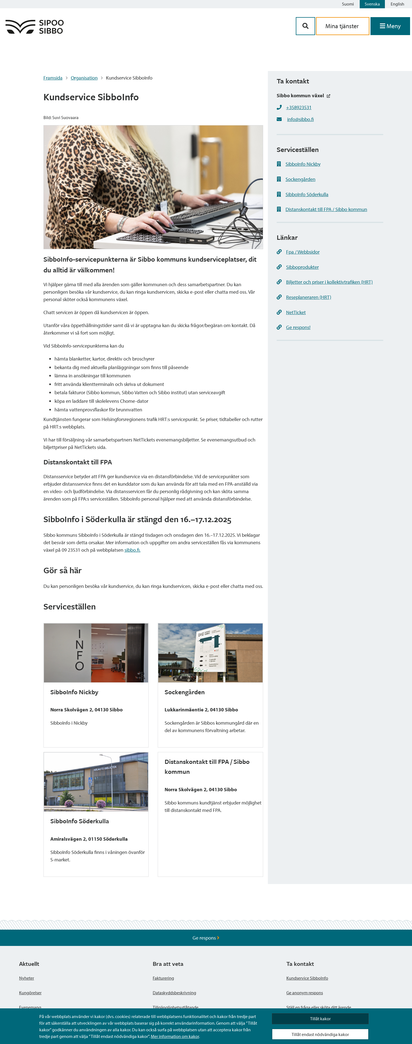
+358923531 (299, 107)
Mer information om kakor (175, 1036)
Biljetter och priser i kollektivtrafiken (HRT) (325, 282)
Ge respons (206, 938)
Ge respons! (293, 327)
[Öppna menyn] (390, 26)
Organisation (84, 78)
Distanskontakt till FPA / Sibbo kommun (322, 209)
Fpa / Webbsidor (298, 252)
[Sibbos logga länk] (35, 32)
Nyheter (26, 978)
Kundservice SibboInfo (307, 978)
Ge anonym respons (304, 992)
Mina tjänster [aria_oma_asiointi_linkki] (342, 26)
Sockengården (296, 179)
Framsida (53, 78)
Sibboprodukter (298, 267)
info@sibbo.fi (300, 119)
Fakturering (163, 978)
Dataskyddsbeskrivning (174, 992)
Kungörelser (30, 992)
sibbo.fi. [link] (133, 550)
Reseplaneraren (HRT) (304, 297)
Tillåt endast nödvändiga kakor (320, 1034)
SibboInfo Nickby (298, 164)
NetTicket (291, 312)
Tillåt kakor (320, 1018)
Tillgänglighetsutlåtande (175, 1007)
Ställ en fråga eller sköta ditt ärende (318, 1007)
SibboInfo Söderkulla (302, 194)
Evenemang (30, 1007)
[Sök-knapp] (305, 26)
